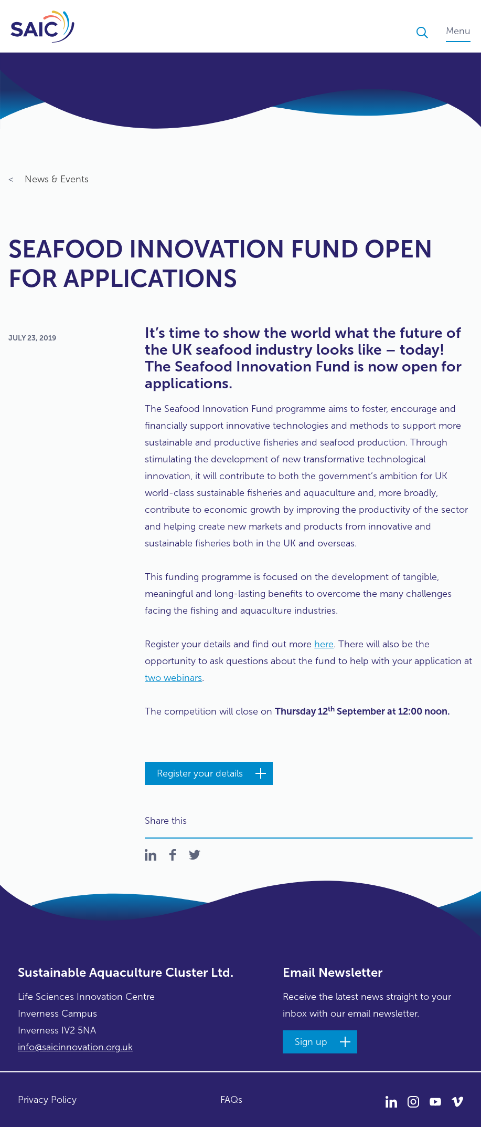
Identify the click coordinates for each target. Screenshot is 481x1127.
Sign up (311, 1042)
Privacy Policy (47, 1099)
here (324, 644)
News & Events (48, 180)
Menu (458, 31)
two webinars (173, 678)
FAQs (231, 1099)
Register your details (200, 773)
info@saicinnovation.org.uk (75, 1047)
